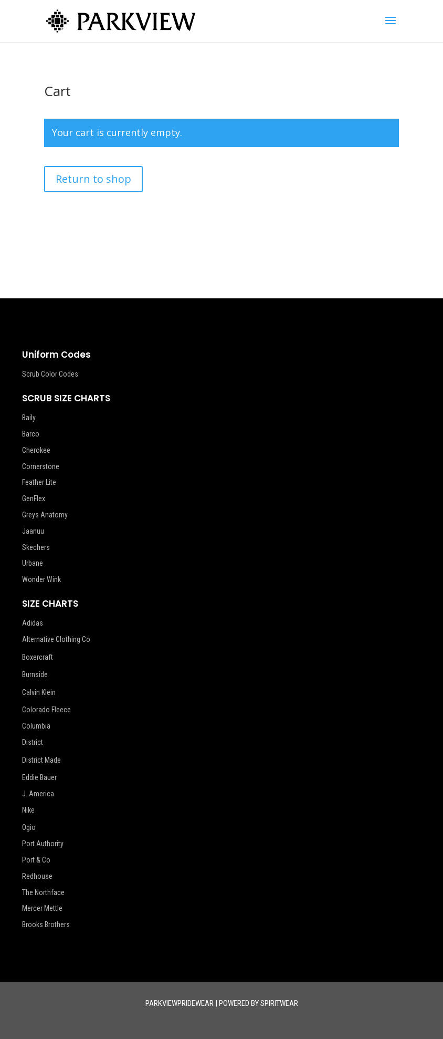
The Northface (43, 892)
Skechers (36, 547)
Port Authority (43, 843)
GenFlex (33, 498)
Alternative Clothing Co (56, 639)
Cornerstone (40, 466)
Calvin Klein (39, 692)
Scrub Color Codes (50, 374)
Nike (28, 810)
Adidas (32, 623)
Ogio (29, 827)
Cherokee (36, 450)
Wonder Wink (41, 579)
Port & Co (36, 860)
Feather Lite (39, 482)
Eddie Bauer (39, 777)
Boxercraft (37, 657)
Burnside (35, 674)
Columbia (36, 726)
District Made (41, 760)
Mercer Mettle (42, 908)
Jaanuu (33, 531)
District (32, 742)
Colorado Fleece (46, 709)
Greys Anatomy (45, 515)
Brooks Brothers (46, 924)
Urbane (32, 563)
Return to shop (93, 179)
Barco (30, 434)
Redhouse (37, 876)
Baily (29, 417)
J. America (38, 793)
